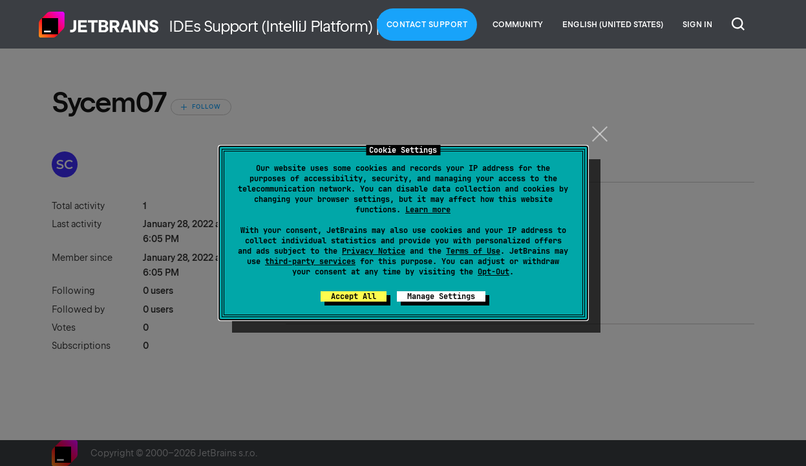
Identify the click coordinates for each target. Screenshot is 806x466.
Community (518, 24)
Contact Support (427, 24)
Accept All (353, 296)
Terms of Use (473, 251)
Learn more (428, 210)
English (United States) (612, 24)
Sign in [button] (697, 24)
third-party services (310, 261)
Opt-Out (493, 272)
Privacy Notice (373, 251)
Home (99, 25)
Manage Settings (441, 296)
